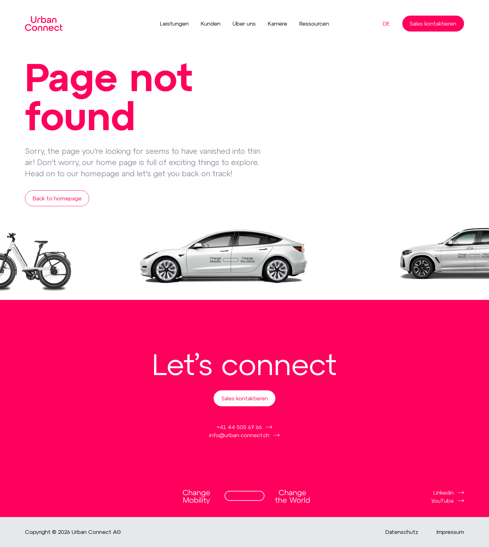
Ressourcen (314, 24)
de (386, 24)
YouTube (442, 500)
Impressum (450, 532)
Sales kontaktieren (433, 23)
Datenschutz (401, 532)
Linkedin (443, 492)
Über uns (244, 24)
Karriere (277, 24)
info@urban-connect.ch (239, 435)
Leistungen (174, 24)
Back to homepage (57, 198)
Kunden (210, 24)
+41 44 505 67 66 (239, 426)
